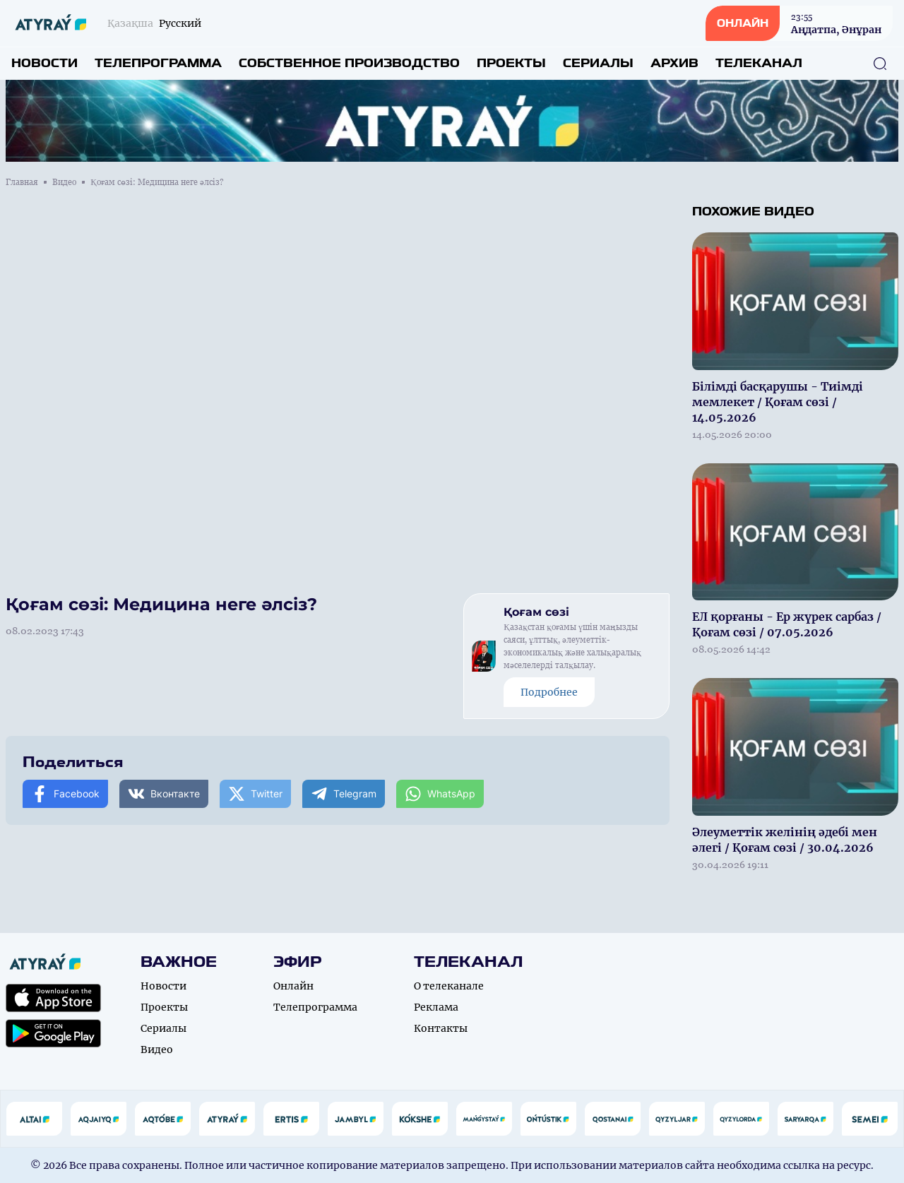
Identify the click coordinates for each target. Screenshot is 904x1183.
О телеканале (449, 986)
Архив (674, 63)
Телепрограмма (158, 63)
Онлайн (293, 986)
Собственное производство (349, 63)
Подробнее (549, 692)
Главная (22, 182)
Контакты (441, 1028)
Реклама (436, 1007)
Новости (44, 63)
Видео (64, 182)
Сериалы (598, 63)
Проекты (511, 63)
